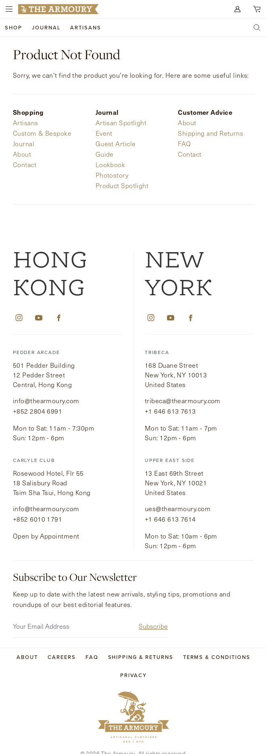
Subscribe (153, 613)
